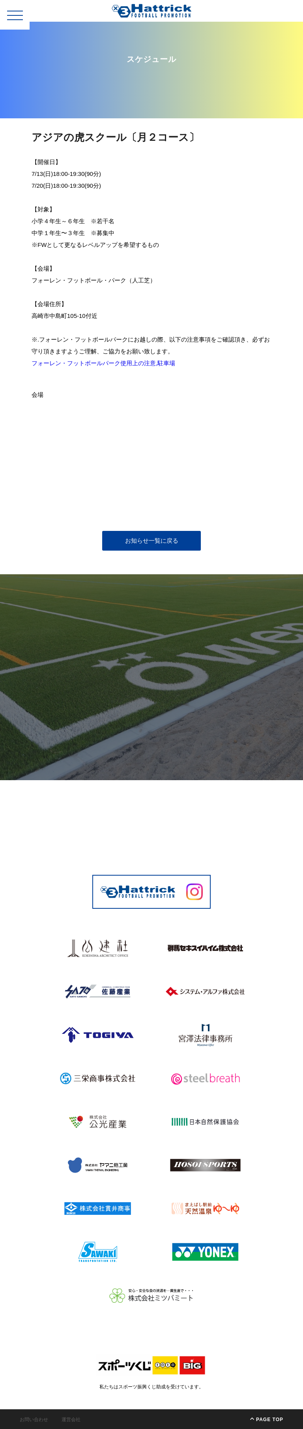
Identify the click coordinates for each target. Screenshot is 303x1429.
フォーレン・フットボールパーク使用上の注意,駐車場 (103, 363)
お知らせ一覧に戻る (151, 540)
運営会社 (71, 1419)
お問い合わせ (34, 1419)
